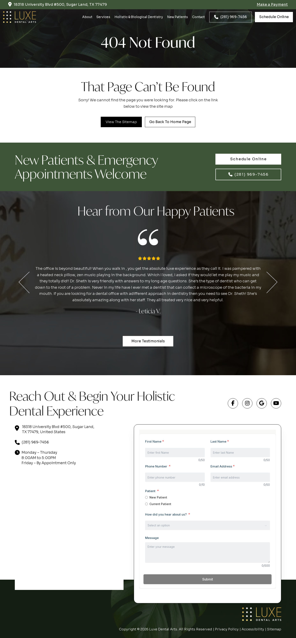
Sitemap (274, 629)
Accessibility (253, 629)
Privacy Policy (227, 629)
